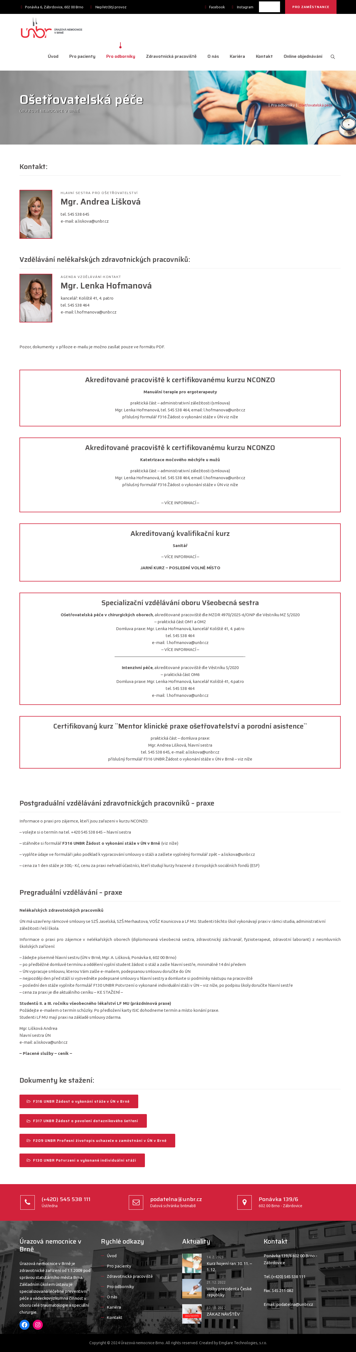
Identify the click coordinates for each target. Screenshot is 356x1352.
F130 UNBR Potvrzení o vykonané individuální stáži (81, 1160)
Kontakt (262, 56)
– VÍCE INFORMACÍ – (180, 502)
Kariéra (235, 56)
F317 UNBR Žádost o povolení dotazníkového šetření (82, 1121)
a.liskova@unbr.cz (92, 221)
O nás (211, 56)
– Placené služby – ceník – (45, 1053)
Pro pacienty (81, 56)
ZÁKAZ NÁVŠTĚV (223, 1314)
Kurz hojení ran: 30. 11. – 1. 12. (229, 1266)
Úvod (51, 56)
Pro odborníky (119, 56)
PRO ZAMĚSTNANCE (310, 6)
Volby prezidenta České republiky (229, 1291)
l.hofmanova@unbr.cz (96, 312)
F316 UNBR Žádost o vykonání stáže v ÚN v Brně (78, 1101)
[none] (269, 6)
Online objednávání (301, 56)
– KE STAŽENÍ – (108, 992)
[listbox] (269, 6)
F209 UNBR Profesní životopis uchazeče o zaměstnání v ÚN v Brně (97, 1141)
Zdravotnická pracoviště (169, 56)
